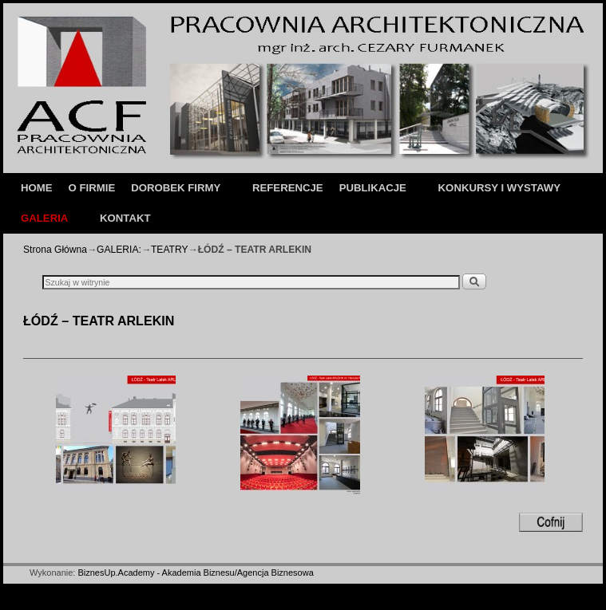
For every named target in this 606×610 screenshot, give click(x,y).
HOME (37, 188)
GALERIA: (119, 249)
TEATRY (169, 249)
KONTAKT (125, 218)
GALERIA (46, 223)
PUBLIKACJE (374, 192)
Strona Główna (55, 249)
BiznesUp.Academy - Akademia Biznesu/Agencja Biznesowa (195, 572)
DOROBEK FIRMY (177, 192)
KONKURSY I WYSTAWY (499, 188)
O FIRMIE (92, 188)
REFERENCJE (287, 188)
